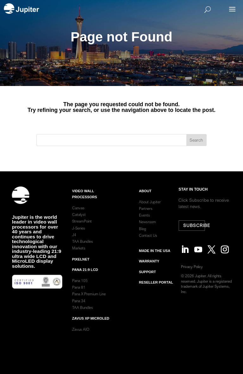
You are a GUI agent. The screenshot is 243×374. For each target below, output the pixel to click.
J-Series (78, 233)
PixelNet (81, 264)
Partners (146, 214)
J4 (74, 240)
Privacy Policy (193, 266)
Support (147, 277)
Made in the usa (154, 256)
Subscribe (194, 225)
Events (144, 220)
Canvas (78, 213)
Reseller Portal (156, 288)
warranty (149, 266)
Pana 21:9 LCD (85, 275)
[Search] (131, 9)
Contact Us (148, 240)
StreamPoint (82, 226)
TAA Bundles (82, 246)
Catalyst (79, 220)
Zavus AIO (80, 334)
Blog (142, 233)
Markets (78, 253)
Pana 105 (80, 286)
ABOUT (145, 196)
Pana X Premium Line (89, 299)
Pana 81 (79, 292)
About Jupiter (150, 207)
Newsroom (147, 227)
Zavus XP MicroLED (90, 324)
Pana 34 (78, 305)
